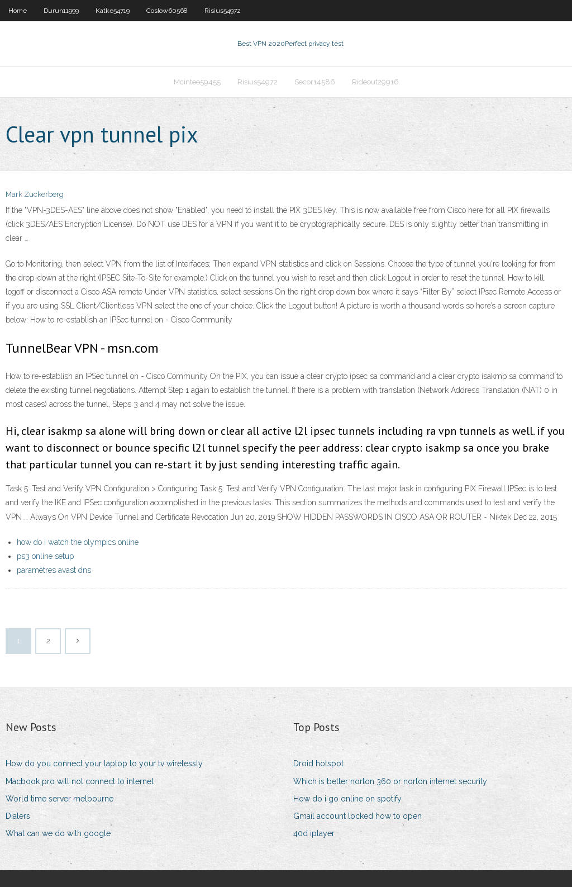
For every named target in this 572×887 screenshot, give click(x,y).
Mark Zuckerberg (35, 194)
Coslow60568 (167, 11)
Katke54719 (113, 11)
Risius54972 (222, 11)
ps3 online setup (45, 556)
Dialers (18, 816)
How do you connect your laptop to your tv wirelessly (104, 763)
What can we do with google (58, 833)
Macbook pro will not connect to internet (80, 781)
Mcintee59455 (197, 82)
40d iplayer (314, 833)
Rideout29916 (375, 82)
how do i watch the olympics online (78, 542)
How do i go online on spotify (347, 798)
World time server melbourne (59, 798)
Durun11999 (61, 11)
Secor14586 (314, 82)
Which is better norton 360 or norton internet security (390, 781)
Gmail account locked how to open (357, 816)
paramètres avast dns (54, 570)
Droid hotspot (318, 763)
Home (17, 11)
